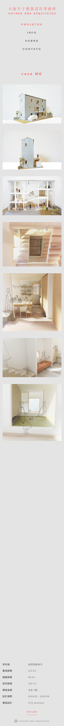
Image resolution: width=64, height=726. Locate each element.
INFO (32, 32)
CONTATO (32, 48)
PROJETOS (32, 24)
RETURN (32, 712)
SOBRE (32, 40)
